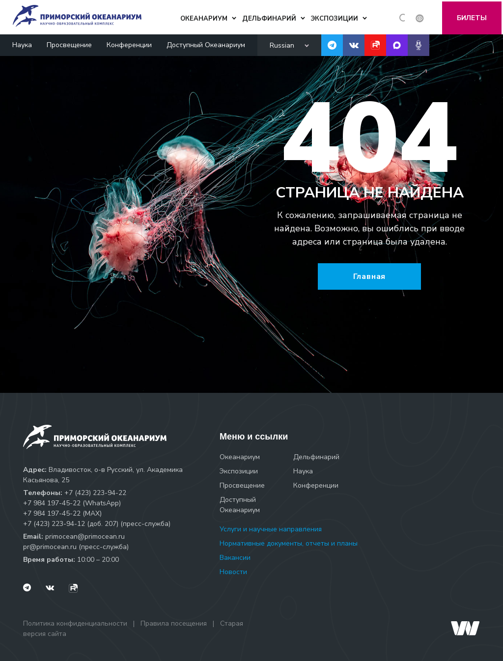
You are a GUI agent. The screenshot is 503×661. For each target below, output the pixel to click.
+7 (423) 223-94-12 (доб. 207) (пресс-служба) (96, 523)
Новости (233, 572)
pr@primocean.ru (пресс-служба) (76, 546)
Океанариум (240, 457)
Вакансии (235, 557)
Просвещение (69, 43)
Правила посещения (173, 623)
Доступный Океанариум (206, 43)
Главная (369, 276)
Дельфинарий (316, 457)
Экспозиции (239, 471)
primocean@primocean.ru (85, 536)
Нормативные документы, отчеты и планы (289, 543)
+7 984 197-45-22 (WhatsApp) (72, 503)
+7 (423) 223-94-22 (95, 492)
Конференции (129, 43)
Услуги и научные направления (271, 529)
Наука (22, 43)
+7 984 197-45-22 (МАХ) (62, 513)
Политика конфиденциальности (75, 623)
